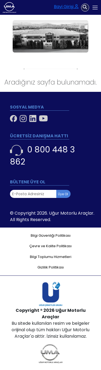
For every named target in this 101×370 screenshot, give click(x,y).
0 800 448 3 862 (42, 155)
